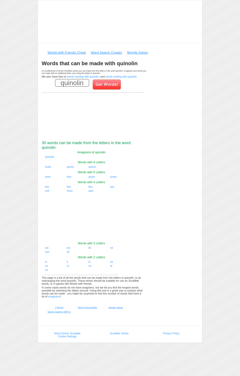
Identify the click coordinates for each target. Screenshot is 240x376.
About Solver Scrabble (67, 333)
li (67, 261)
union (113, 176)
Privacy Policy (171, 333)
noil (47, 190)
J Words (59, 307)
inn (46, 247)
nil (111, 247)
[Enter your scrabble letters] (72, 83)
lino (69, 186)
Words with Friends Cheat (67, 52)
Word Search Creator (106, 52)
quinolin (49, 156)
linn (47, 186)
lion (90, 186)
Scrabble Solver (119, 333)
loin (112, 186)
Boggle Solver (137, 52)
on (90, 265)
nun (47, 251)
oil (68, 251)
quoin (91, 176)
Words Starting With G (59, 312)
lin (89, 247)
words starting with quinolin (83, 76)
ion (68, 247)
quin (91, 190)
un (46, 269)
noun (70, 190)
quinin (70, 166)
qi (111, 265)
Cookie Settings (67, 336)
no (111, 261)
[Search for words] (107, 85)
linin (69, 176)
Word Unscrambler (87, 307)
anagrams (54, 296)
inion (48, 176)
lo (89, 261)
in (46, 261)
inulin (48, 166)
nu (46, 265)
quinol (92, 166)
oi (68, 265)
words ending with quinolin (121, 76)
